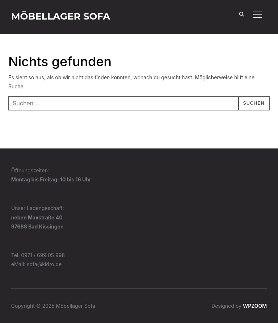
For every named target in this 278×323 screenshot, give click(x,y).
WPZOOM (255, 306)
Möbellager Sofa (60, 16)
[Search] (241, 14)
